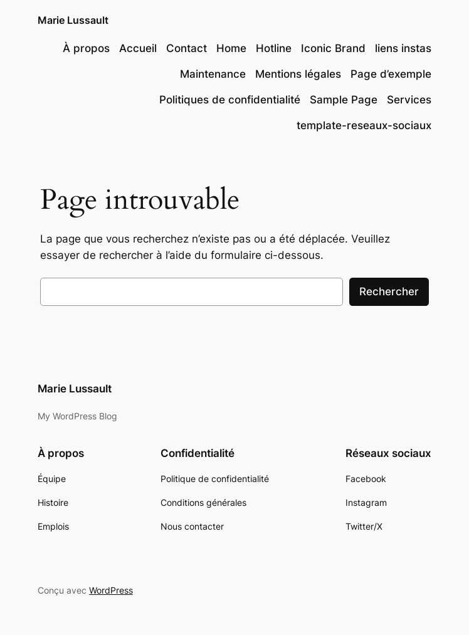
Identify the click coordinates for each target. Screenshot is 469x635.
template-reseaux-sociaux (364, 125)
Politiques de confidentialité (229, 99)
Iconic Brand (333, 48)
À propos (86, 48)
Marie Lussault (73, 20)
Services (409, 99)
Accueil (138, 48)
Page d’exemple (390, 74)
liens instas (403, 48)
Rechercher (389, 291)
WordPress (111, 590)
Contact (186, 48)
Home (231, 48)
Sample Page (343, 99)
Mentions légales (298, 74)
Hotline (274, 48)
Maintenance (213, 74)
